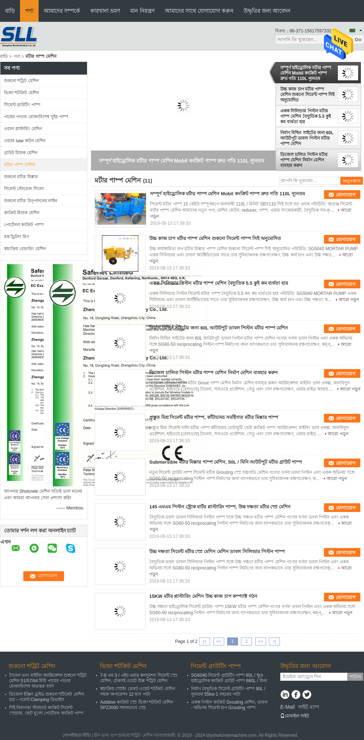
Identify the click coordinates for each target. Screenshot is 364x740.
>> (260, 641)
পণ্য (29, 11)
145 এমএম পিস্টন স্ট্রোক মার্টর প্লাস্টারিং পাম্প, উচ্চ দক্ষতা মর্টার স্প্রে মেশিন (219, 506)
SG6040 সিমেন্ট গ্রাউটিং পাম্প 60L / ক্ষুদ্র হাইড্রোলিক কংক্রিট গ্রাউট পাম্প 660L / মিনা (229, 678)
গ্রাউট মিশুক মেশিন (20, 152)
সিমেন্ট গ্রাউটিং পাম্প (22, 104)
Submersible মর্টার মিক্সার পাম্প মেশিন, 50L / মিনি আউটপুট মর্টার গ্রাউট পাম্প (225, 462)
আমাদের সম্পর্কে (62, 11)
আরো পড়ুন (349, 299)
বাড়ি (10, 11)
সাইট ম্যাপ (308, 707)
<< (218, 641)
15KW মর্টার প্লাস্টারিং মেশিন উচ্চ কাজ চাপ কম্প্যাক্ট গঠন (203, 596)
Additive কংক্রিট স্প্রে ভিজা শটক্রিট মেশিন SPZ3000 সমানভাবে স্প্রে (136, 705)
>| (274, 641)
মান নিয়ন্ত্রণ (142, 11)
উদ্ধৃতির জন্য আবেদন (267, 11)
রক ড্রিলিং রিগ (16, 236)
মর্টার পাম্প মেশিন (19, 164)
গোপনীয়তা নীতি (76, 735)
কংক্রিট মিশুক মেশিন (21, 212)
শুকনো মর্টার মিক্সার (21, 176)
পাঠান (355, 676)
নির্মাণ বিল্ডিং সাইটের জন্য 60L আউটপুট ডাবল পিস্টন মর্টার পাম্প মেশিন (306, 138)
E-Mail (287, 707)
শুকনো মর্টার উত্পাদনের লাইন (30, 200)
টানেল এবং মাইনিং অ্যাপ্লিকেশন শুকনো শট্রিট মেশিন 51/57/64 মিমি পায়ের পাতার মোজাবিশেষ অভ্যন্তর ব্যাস (48, 681)
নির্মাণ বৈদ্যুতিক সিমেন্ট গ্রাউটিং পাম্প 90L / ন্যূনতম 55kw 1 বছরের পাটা (228, 691)
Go (358, 39)
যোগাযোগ (346, 194)
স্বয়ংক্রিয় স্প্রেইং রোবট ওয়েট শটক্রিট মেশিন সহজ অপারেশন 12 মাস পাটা (137, 691)
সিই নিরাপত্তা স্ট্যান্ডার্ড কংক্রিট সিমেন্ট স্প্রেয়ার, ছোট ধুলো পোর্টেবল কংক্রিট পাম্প (46, 710)
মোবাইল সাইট (294, 716)
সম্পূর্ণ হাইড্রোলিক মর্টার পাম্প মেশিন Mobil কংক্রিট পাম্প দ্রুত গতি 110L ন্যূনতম (305, 73)
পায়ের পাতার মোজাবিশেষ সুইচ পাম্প (36, 116)
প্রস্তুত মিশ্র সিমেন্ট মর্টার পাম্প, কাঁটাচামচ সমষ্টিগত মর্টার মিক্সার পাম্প (213, 417)
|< (204, 641)
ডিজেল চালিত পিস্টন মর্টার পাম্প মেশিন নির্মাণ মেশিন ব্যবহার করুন (304, 160)
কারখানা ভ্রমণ (105, 11)
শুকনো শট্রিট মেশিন (21, 80)
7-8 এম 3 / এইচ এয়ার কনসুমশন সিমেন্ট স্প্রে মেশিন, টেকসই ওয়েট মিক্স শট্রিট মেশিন (138, 678)
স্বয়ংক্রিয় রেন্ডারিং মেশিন (25, 248)
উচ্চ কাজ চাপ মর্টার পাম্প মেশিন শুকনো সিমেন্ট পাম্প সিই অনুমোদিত (307, 95)
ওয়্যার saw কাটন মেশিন (25, 140)
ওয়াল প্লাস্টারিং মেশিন (23, 128)
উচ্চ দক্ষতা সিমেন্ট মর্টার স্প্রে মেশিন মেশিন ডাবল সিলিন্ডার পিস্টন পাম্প (217, 551)
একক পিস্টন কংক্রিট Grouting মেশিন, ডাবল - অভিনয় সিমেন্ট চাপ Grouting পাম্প (229, 705)
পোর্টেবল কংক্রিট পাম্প (24, 224)
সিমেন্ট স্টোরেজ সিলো (24, 188)
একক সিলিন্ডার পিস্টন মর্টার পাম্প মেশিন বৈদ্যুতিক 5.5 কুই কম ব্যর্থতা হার (305, 116)
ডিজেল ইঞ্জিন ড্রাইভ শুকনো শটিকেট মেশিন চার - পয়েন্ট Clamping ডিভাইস (46, 697)
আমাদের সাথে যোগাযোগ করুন (199, 11)
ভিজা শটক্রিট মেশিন (21, 92)
